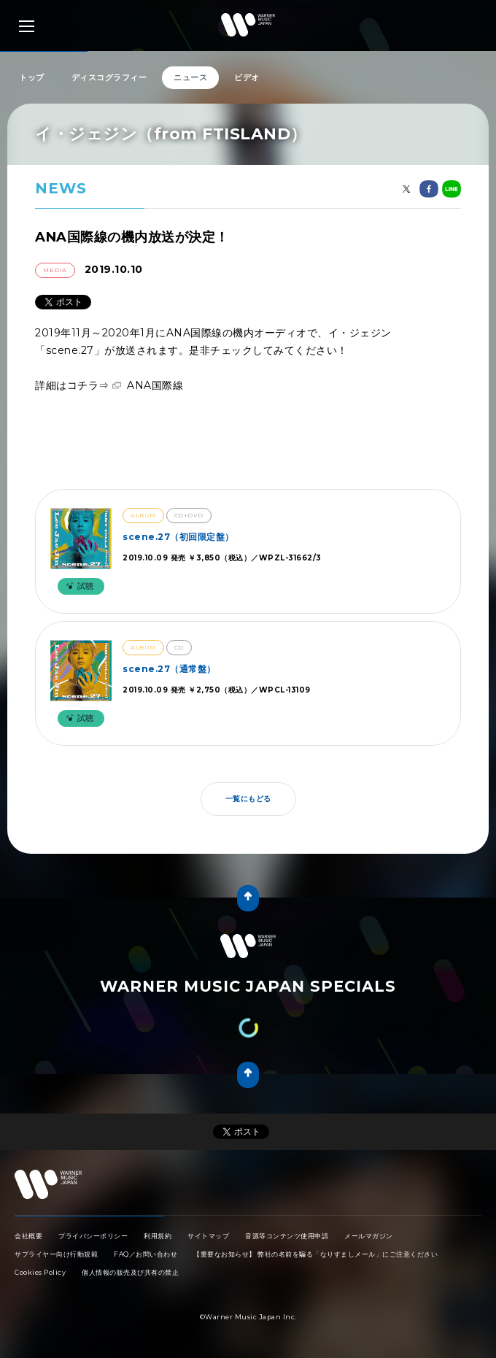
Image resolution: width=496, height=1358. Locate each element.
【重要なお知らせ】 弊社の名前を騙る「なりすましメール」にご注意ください (315, 1254)
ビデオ (247, 77)
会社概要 (28, 1236)
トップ (31, 77)
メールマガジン (368, 1236)
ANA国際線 (155, 385)
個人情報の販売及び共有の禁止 (130, 1272)
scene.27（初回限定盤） (178, 536)
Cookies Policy (40, 1272)
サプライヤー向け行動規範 (56, 1254)
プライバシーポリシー (93, 1236)
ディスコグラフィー (109, 77)
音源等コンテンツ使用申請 (286, 1236)
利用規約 (157, 1236)
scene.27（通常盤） (169, 668)
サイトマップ (208, 1236)
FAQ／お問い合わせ (145, 1254)
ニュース (190, 77)
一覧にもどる (248, 798)
